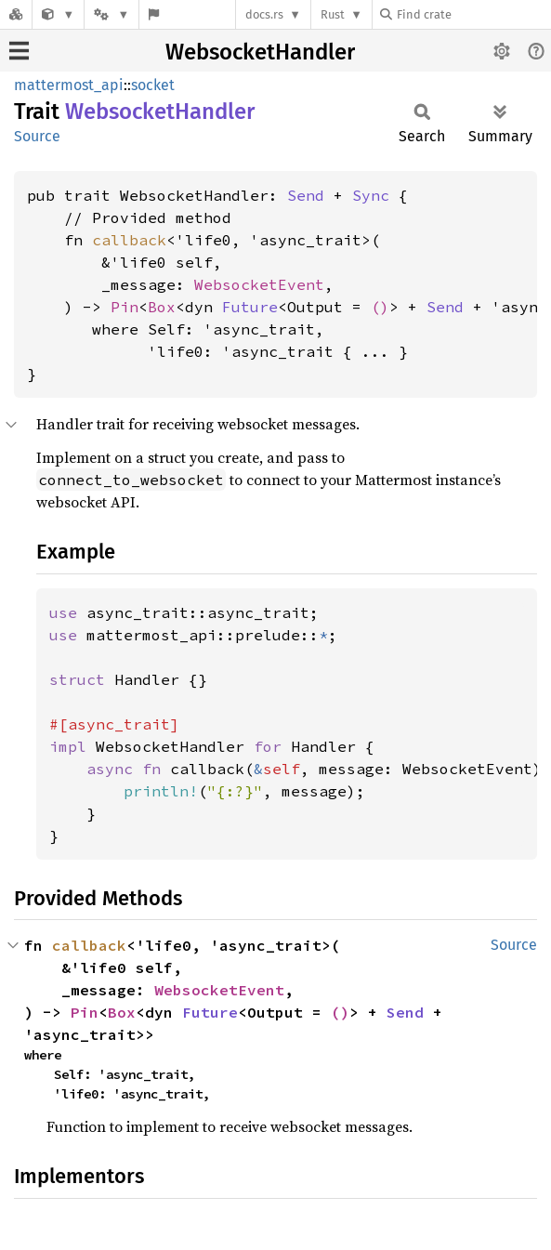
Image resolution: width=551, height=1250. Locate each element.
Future (250, 306)
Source (37, 136)
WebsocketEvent (259, 284)
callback (129, 239)
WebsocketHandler (260, 52)
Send (305, 195)
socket (153, 85)
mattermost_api (69, 85)
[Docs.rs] (16, 14)
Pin (124, 306)
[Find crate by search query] (473, 14)
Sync (370, 195)
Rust (333, 14)
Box (162, 306)
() (380, 306)
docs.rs (264, 14)
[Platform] (111, 14)
